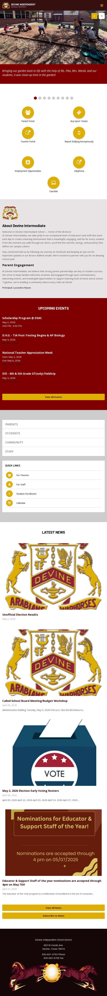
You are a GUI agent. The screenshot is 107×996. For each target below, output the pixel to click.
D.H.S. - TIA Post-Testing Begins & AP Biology (33, 335)
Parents (11, 424)
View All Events (53, 396)
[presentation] (94, 16)
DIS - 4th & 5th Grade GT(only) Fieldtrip (29, 373)
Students (12, 433)
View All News (53, 907)
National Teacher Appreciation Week (27, 352)
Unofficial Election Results (20, 614)
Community (14, 442)
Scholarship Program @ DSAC (22, 318)
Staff (9, 451)
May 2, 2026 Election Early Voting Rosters (30, 791)
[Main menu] (101, 5)
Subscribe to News (53, 915)
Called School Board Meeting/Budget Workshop (35, 701)
